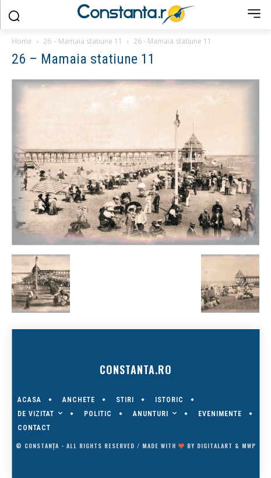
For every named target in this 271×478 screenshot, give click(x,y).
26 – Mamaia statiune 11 (82, 41)
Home (22, 41)
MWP (249, 445)
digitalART (215, 445)
